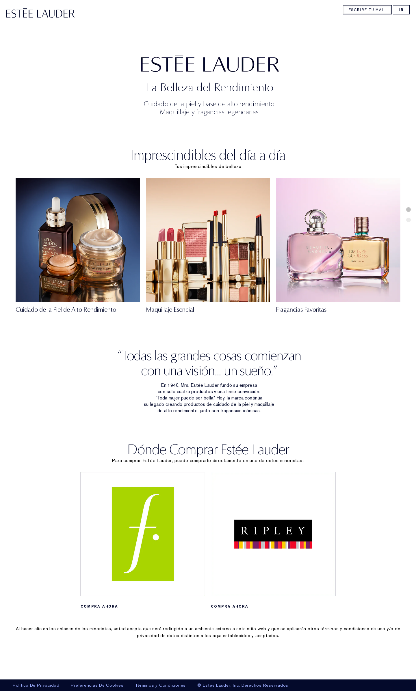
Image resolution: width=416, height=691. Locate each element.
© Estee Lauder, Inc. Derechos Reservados (242, 685)
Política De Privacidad (36, 685)
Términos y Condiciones (160, 685)
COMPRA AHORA (99, 635)
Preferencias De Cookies (97, 685)
